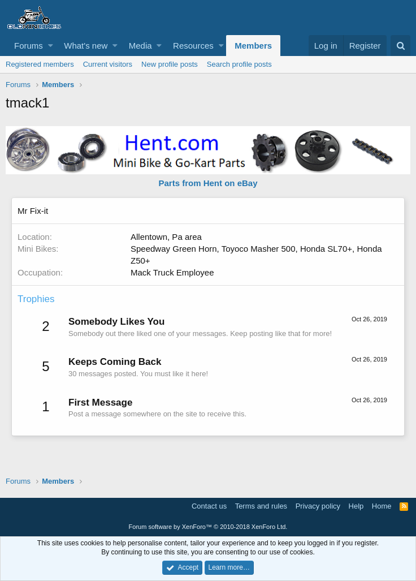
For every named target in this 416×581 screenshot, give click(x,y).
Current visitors (107, 64)
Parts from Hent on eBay (207, 183)
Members (253, 45)
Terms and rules (261, 506)
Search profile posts (239, 64)
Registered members (40, 64)
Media (140, 45)
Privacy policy (318, 506)
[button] (50, 45)
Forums (28, 45)
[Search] (400, 45)
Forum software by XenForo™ (208, 526)
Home (382, 506)
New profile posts (169, 64)
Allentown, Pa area (166, 237)
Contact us (209, 506)
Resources (193, 45)
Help (356, 506)
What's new (85, 45)
